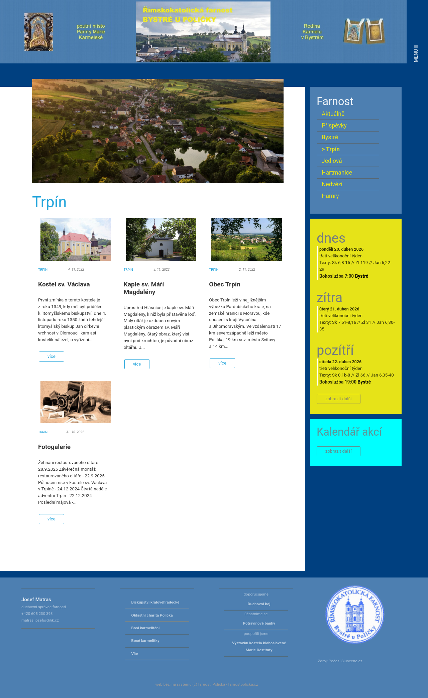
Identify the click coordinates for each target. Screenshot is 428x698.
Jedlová (332, 161)
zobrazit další (338, 398)
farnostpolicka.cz (243, 684)
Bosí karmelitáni (145, 628)
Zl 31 (366, 322)
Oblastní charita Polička (152, 615)
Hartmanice (337, 172)
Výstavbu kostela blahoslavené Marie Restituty (259, 646)
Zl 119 (361, 262)
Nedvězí (332, 184)
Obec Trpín (224, 284)
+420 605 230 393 (37, 613)
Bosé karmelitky (145, 640)
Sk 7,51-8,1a (344, 322)
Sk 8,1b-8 (341, 375)
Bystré (330, 137)
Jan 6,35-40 (382, 375)
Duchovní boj (259, 604)
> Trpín (331, 149)
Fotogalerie (54, 447)
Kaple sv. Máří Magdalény (144, 288)
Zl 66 (360, 375)
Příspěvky (334, 125)
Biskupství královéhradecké (155, 602)
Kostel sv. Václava (64, 284)
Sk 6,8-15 (341, 262)
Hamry (330, 196)
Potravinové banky (259, 623)
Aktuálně (333, 113)
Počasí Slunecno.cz (345, 661)
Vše (134, 653)
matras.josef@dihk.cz (40, 620)
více (51, 356)
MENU (416, 53)
